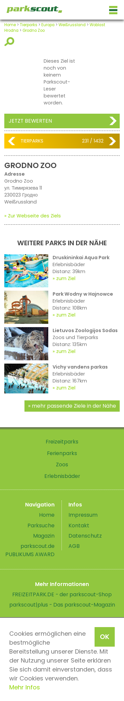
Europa (48, 25)
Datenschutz (85, 536)
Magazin (44, 536)
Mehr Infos (24, 687)
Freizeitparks (62, 441)
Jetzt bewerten (30, 121)
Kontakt (78, 525)
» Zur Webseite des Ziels (32, 215)
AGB (74, 546)
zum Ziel (65, 278)
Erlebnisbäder (62, 476)
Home (10, 25)
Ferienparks (62, 453)
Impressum (83, 515)
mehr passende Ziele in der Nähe (74, 406)
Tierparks (28, 25)
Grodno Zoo (33, 30)
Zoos (62, 464)
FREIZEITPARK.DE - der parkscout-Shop (62, 594)
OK (104, 636)
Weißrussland (72, 25)
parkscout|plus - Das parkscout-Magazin (62, 605)
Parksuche (41, 525)
